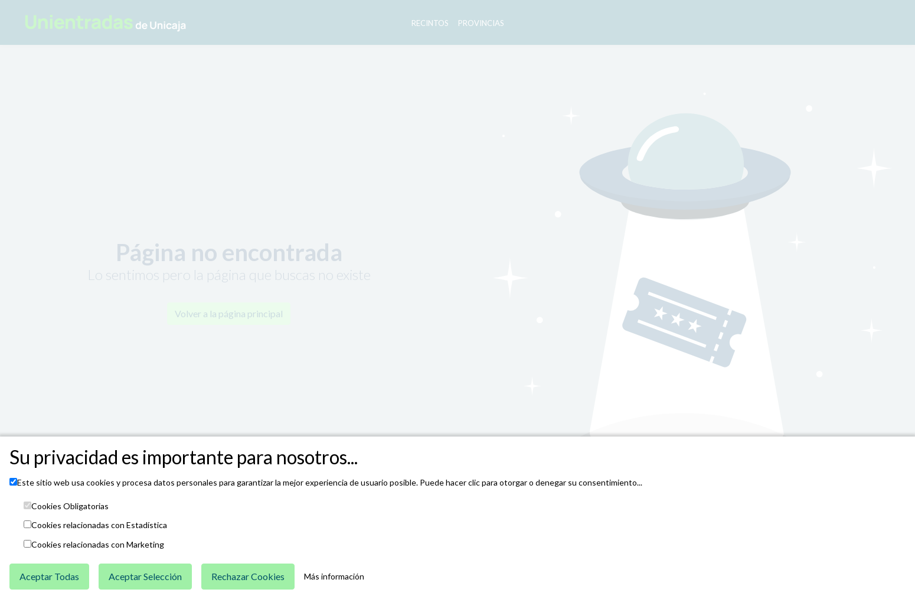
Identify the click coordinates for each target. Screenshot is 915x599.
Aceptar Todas (49, 576)
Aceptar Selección (145, 576)
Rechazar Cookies (248, 576)
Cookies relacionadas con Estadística (99, 525)
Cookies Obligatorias (70, 506)
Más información (334, 576)
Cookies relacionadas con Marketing (97, 544)
